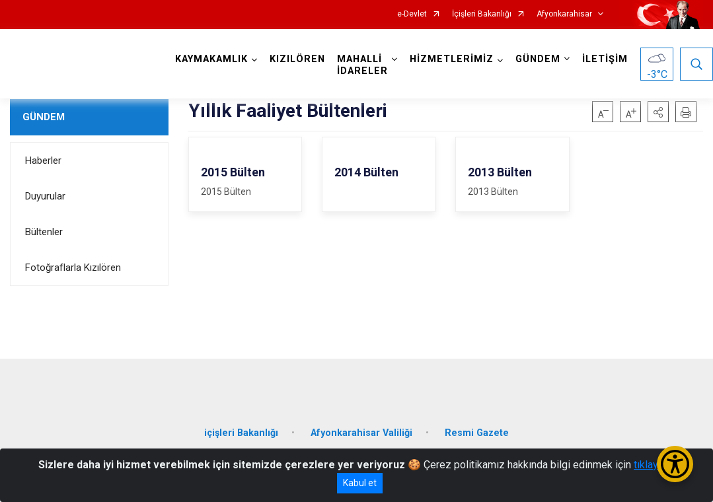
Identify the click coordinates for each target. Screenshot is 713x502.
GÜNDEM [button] (537, 59)
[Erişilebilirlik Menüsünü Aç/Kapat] (675, 464)
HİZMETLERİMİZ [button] (452, 59)
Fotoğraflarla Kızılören (73, 267)
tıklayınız (654, 464)
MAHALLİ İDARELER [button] (362, 65)
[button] (658, 111)
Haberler (43, 160)
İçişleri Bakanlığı (481, 14)
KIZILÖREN (297, 59)
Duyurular (45, 196)
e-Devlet (412, 14)
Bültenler (44, 232)
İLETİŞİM (605, 59)
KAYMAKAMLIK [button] (211, 59)
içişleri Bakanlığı (241, 433)
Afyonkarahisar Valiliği (361, 433)
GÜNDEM (43, 117)
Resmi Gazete (477, 433)
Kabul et (360, 483)
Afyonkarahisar (564, 14)
